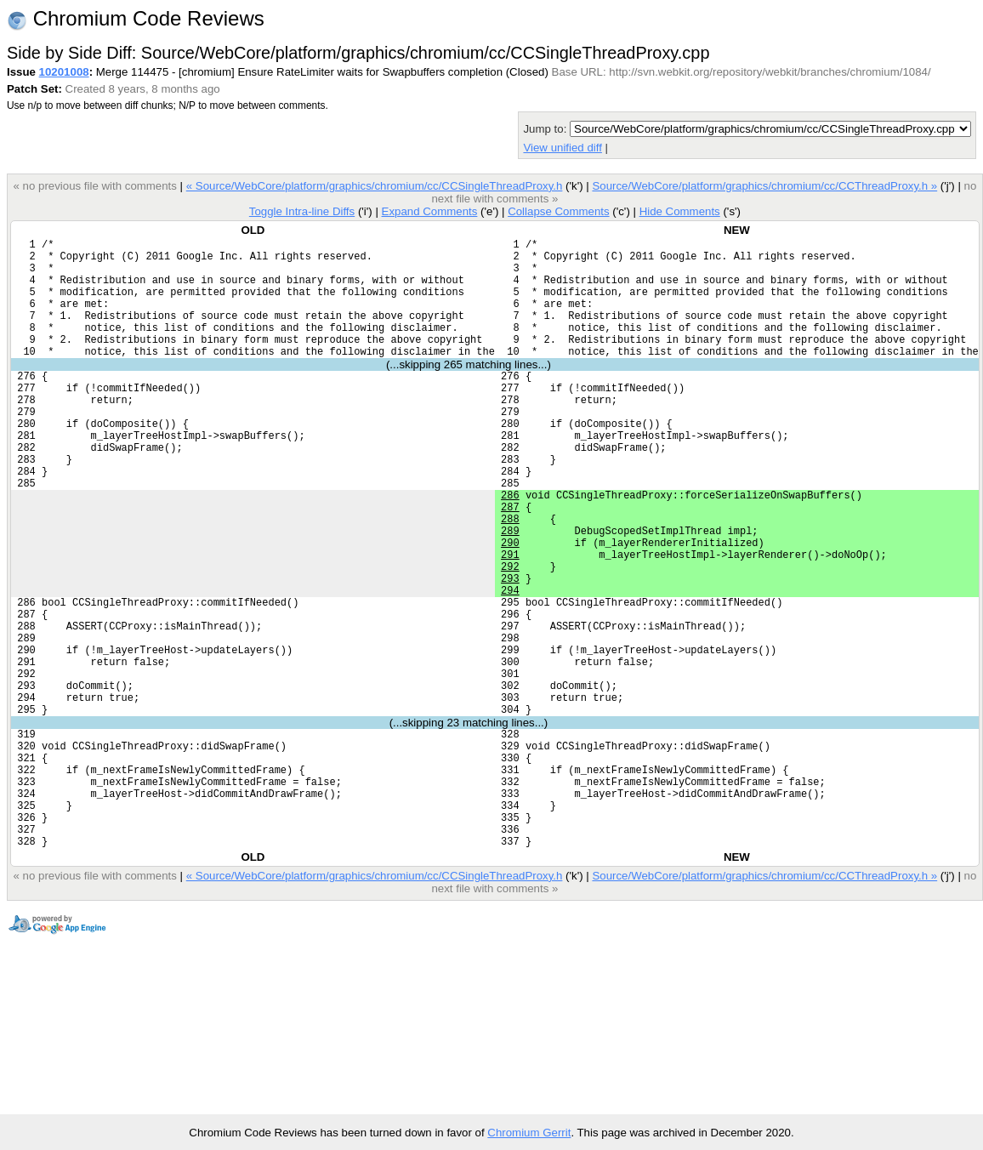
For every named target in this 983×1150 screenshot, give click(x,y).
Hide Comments (679, 211)
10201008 (64, 71)
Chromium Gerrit (529, 1132)
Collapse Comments (558, 211)
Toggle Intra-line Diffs (302, 211)
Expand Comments (429, 211)
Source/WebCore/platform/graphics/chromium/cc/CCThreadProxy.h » (764, 185)
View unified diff (562, 147)
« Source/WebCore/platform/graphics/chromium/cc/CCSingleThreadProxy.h (374, 185)
